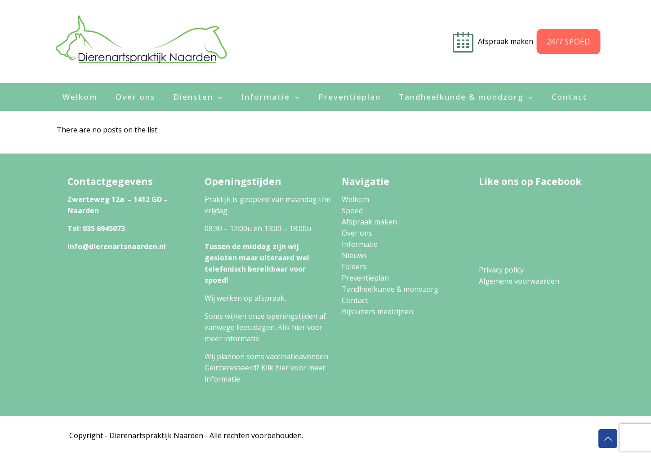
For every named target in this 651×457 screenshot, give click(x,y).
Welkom (355, 199)
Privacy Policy (447, 435)
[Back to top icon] (607, 438)
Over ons (357, 233)
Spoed (352, 210)
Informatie (360, 244)
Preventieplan (365, 278)
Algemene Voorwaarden (518, 435)
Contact (355, 300)
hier (298, 327)
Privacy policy (501, 270)
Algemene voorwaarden (519, 281)
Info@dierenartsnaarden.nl (116, 246)
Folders (354, 267)
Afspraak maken (369, 222)
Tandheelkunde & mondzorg (390, 289)
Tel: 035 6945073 (96, 228)
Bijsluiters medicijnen (377, 311)
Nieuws (354, 255)
